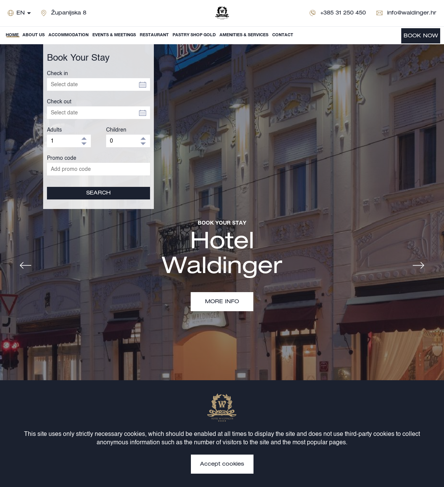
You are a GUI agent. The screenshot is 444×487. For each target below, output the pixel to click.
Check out (59, 101)
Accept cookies (222, 464)
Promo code (61, 158)
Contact (282, 35)
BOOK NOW (421, 36)
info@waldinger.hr (411, 13)
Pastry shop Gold (194, 35)
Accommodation (68, 35)
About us (34, 35)
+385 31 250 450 (343, 13)
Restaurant (154, 35)
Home (12, 35)
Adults (54, 130)
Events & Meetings (114, 35)
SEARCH (98, 193)
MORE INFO (222, 302)
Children (116, 130)
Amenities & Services (244, 35)
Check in (57, 73)
